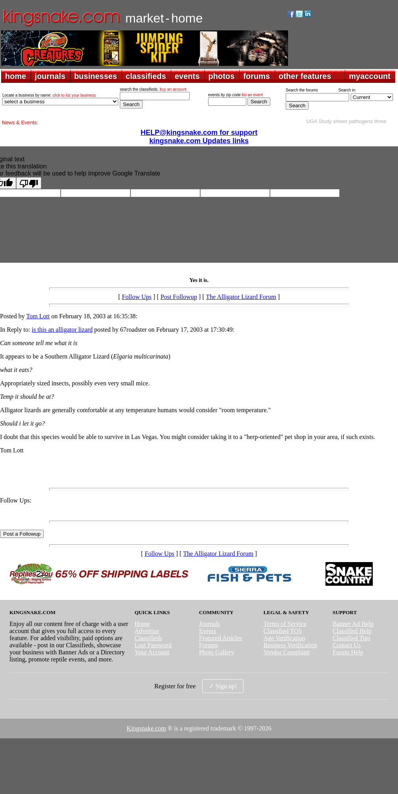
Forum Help (348, 652)
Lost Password (152, 645)
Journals (209, 623)
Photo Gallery (216, 652)
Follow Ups (136, 296)
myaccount (370, 76)
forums (256, 76)
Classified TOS (283, 631)
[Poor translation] (28, 183)
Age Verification (284, 638)
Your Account (151, 652)
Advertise (146, 631)
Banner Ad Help (353, 623)
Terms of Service (285, 623)
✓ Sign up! (223, 686)
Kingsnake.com (146, 728)
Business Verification (290, 645)
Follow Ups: (16, 500)
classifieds (146, 76)
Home (142, 623)
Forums (208, 645)
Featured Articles (220, 638)
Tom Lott (38, 316)
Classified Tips (351, 638)
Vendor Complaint (287, 652)
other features (305, 76)
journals (50, 76)
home (15, 76)
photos (221, 76)
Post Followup (178, 296)
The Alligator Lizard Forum (241, 296)
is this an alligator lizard (62, 329)
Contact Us (347, 645)
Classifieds (148, 638)
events (187, 76)
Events (207, 631)
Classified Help (352, 631)
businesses (95, 76)
